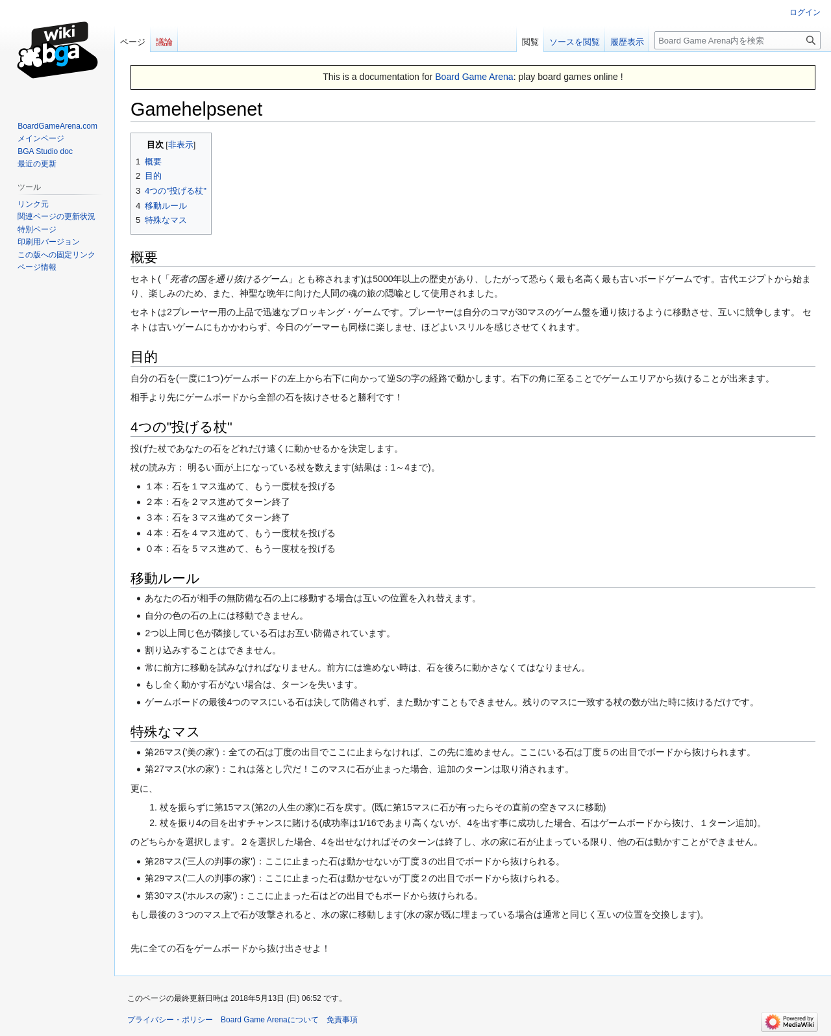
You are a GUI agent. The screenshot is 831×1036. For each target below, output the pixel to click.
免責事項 (342, 1019)
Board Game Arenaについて (270, 1019)
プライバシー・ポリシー (170, 1019)
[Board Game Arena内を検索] (737, 40)
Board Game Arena (474, 76)
